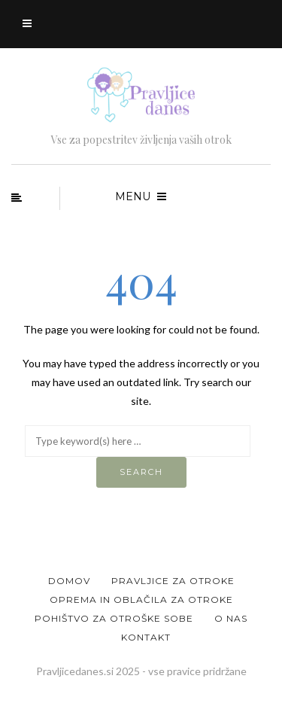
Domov (69, 580)
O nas (230, 618)
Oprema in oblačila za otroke (141, 599)
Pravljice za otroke (173, 580)
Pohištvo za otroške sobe (114, 618)
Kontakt (146, 637)
